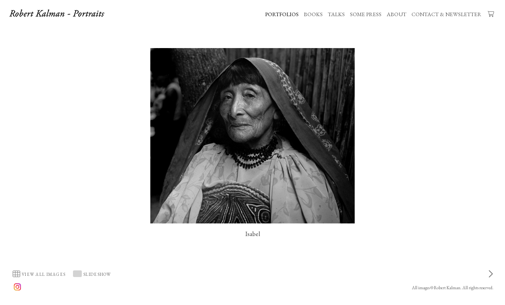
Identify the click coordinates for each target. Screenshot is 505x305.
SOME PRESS (366, 14)
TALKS (336, 14)
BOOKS (313, 14)
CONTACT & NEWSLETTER (446, 14)
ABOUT (396, 14)
